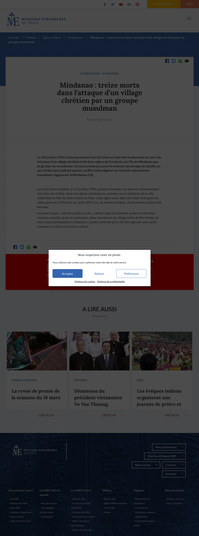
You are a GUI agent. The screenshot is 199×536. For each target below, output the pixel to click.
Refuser (99, 273)
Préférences (131, 273)
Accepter (67, 273)
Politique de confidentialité (111, 281)
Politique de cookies (85, 281)
